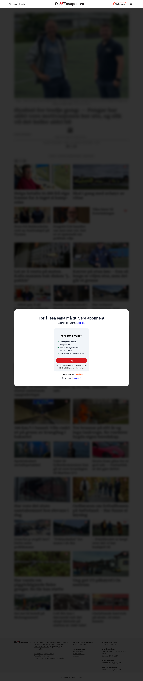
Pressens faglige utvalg (44, 654)
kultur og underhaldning (69, 156)
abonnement (76, 378)
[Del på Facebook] (67, 146)
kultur (52, 156)
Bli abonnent (120, 4)
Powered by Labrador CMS (71, 678)
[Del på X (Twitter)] (71, 146)
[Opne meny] (131, 4)
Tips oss (13, 4)
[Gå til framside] (69, 4)
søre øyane (88, 156)
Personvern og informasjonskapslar (49, 658)
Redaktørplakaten (41, 656)
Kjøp (72, 361)
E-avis (22, 4)
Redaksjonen (78, 651)
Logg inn (71, 323)
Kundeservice (78, 654)
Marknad (76, 656)
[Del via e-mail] (75, 146)
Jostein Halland (80, 644)
